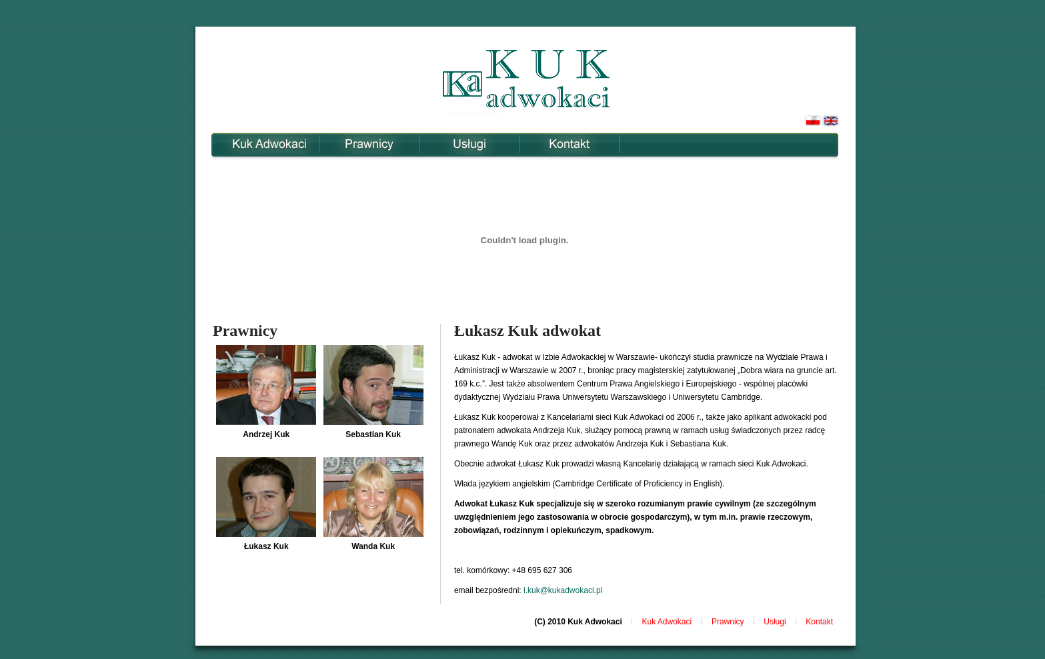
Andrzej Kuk (266, 434)
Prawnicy (369, 144)
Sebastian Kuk (373, 434)
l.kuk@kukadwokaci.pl (563, 590)
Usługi (469, 144)
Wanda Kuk (373, 546)
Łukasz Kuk (266, 546)
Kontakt (569, 144)
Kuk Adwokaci (269, 144)
